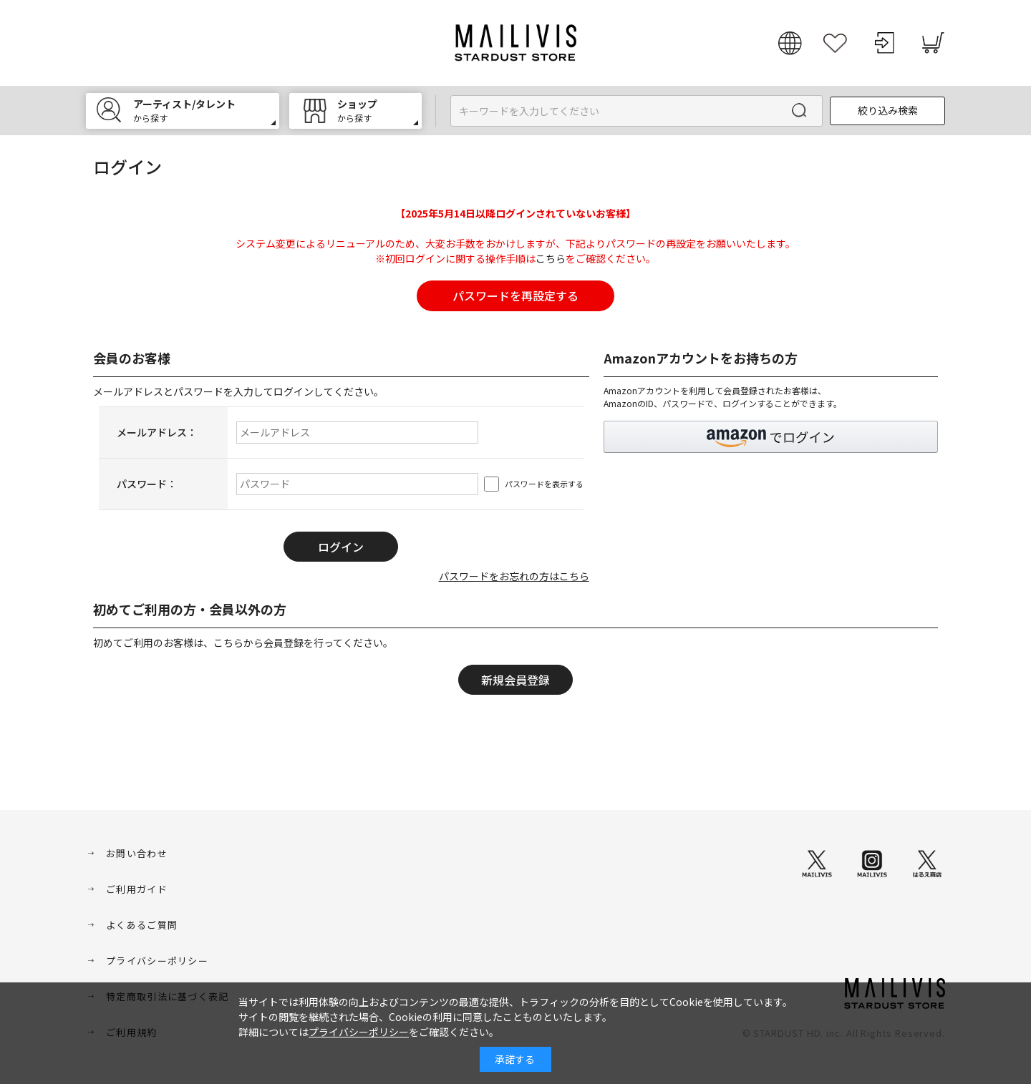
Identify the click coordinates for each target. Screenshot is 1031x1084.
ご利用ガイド (137, 889)
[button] (771, 437)
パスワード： (147, 484)
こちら (551, 258)
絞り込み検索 (888, 110)
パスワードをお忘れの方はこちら (514, 576)
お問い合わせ (137, 853)
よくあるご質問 (142, 925)
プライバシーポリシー (157, 960)
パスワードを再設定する (515, 295)
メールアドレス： (157, 432)
